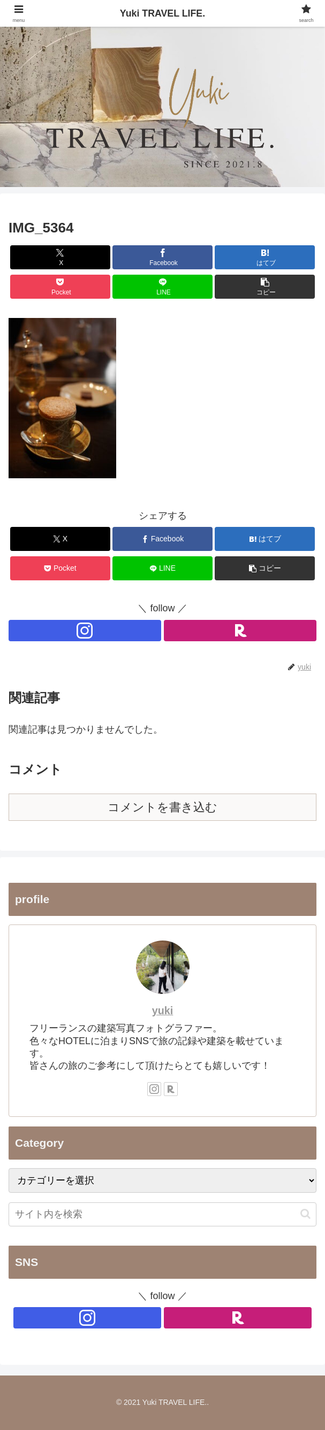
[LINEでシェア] (162, 287)
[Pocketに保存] (60, 287)
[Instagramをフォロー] (85, 630)
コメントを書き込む (162, 807)
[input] (162, 1214)
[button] (265, 287)
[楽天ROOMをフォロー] (240, 630)
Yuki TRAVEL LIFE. (162, 13)
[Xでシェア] (60, 257)
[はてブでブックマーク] (265, 257)
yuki (162, 1010)
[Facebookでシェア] (162, 257)
